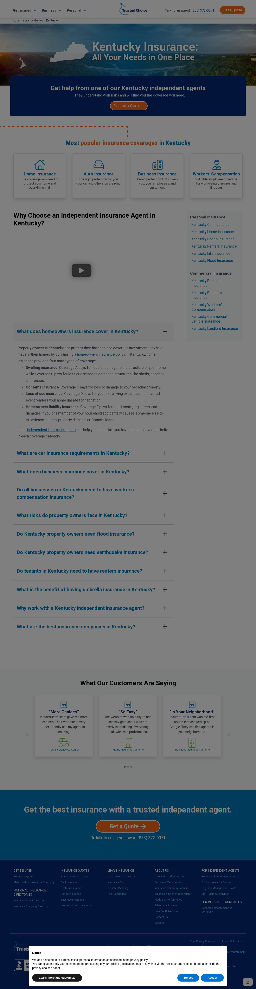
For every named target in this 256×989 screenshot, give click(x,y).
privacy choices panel (46, 968)
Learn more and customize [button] (57, 977)
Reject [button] (188, 977)
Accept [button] (212, 977)
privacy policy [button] (138, 960)
